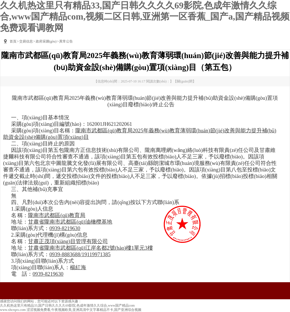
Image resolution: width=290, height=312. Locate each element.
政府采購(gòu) (46, 41)
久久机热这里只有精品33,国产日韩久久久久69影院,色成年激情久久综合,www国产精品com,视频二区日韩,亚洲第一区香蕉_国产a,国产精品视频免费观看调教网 (144, 16)
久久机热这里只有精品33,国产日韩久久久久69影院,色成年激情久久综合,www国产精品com (67, 305)
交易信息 (26, 41)
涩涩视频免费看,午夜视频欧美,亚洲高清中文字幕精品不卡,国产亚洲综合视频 (84, 310)
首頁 (13, 41)
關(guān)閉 (184, 81)
